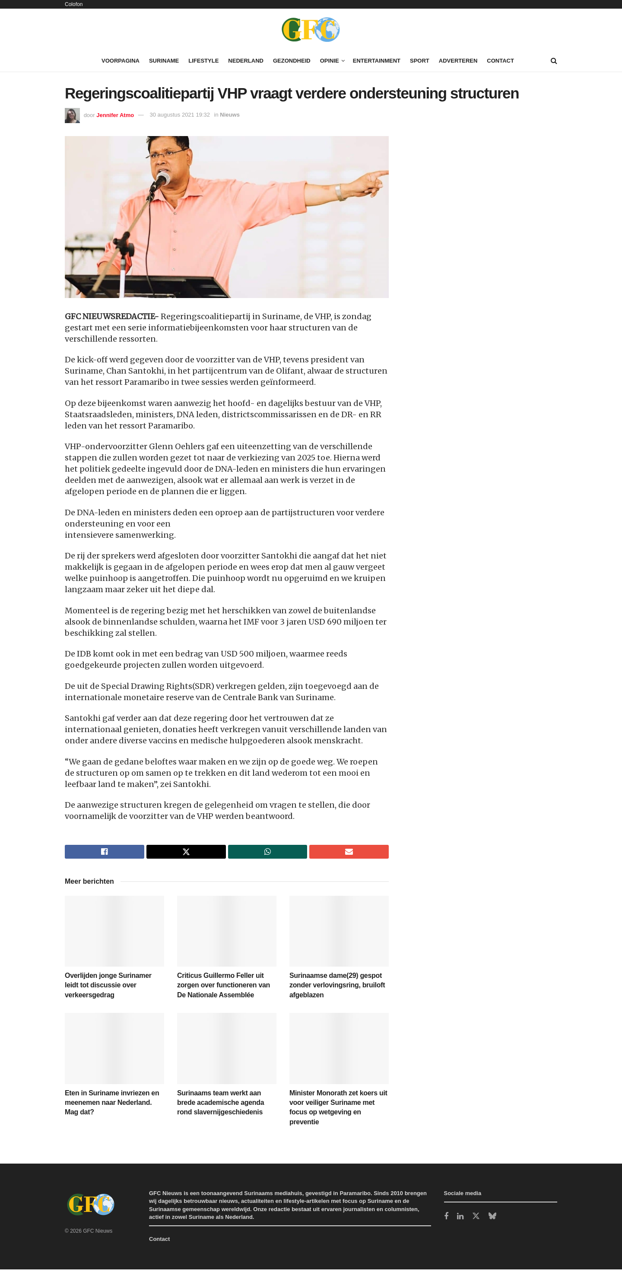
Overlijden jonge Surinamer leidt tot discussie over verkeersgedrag (108, 987)
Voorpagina (121, 60)
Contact (500, 60)
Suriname (164, 60)
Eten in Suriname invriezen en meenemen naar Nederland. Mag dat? (112, 1105)
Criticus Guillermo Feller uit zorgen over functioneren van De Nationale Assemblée (223, 987)
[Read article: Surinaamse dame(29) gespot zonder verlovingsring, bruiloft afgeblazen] (339, 933)
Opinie (329, 60)
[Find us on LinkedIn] (460, 1219)
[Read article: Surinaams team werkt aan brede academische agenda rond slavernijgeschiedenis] (226, 1050)
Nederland (245, 60)
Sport (419, 60)
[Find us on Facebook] (446, 1219)
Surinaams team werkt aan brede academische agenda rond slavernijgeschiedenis (220, 1105)
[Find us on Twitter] (476, 1219)
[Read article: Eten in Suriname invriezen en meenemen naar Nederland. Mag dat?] (114, 1050)
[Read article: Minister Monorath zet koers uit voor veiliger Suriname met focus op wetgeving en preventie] (339, 1050)
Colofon (74, 4)
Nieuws (230, 114)
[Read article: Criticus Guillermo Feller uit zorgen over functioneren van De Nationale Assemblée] (226, 933)
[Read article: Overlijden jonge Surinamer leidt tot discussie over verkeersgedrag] (114, 933)
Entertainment (376, 60)
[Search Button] (554, 61)
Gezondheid (292, 60)
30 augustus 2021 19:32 (179, 114)
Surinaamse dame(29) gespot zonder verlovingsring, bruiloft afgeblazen (337, 987)
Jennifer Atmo (115, 114)
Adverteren (458, 60)
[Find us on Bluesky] (492, 1219)
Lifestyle (203, 60)
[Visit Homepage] (311, 29)
